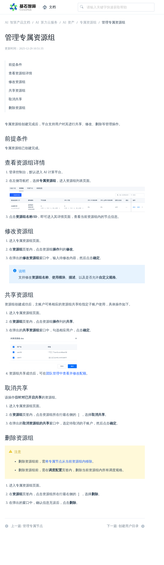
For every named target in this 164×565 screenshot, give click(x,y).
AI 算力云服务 (46, 22)
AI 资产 (69, 22)
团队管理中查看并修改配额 (66, 373)
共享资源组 (17, 90)
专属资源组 (88, 22)
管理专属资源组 (113, 22)
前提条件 (15, 64)
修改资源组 (17, 82)
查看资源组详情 (20, 73)
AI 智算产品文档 (17, 22)
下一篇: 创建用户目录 (126, 526)
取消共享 (15, 99)
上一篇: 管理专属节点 (24, 526)
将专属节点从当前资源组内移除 (68, 461)
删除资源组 (17, 108)
